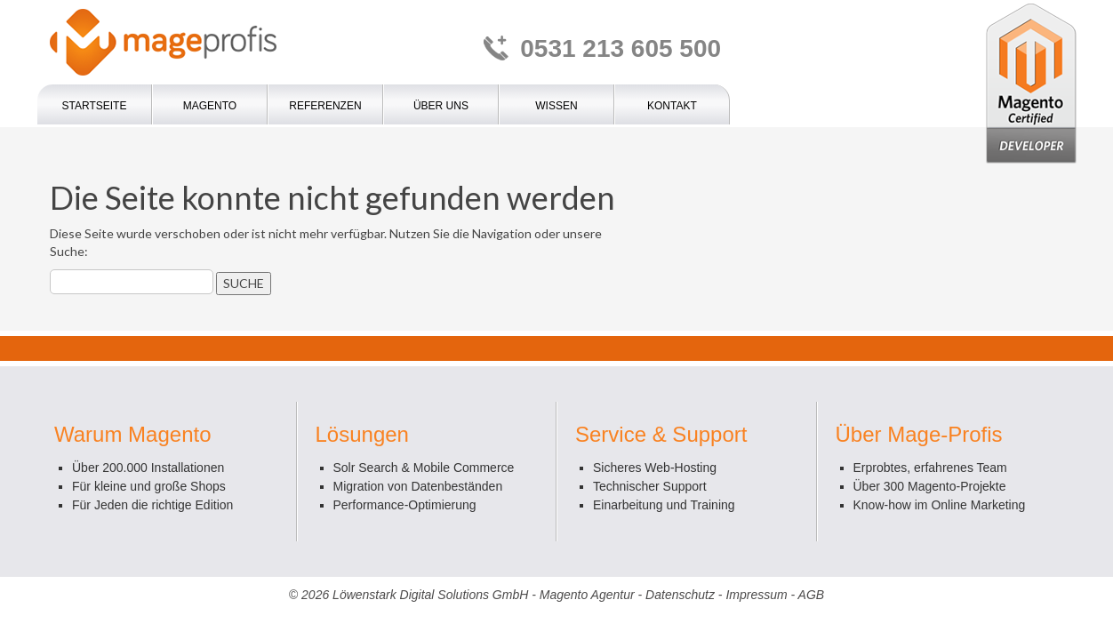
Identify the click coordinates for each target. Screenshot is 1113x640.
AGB (811, 595)
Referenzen (325, 106)
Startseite (94, 106)
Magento (209, 106)
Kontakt (672, 106)
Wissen (556, 106)
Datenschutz (680, 595)
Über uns (440, 106)
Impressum (756, 595)
